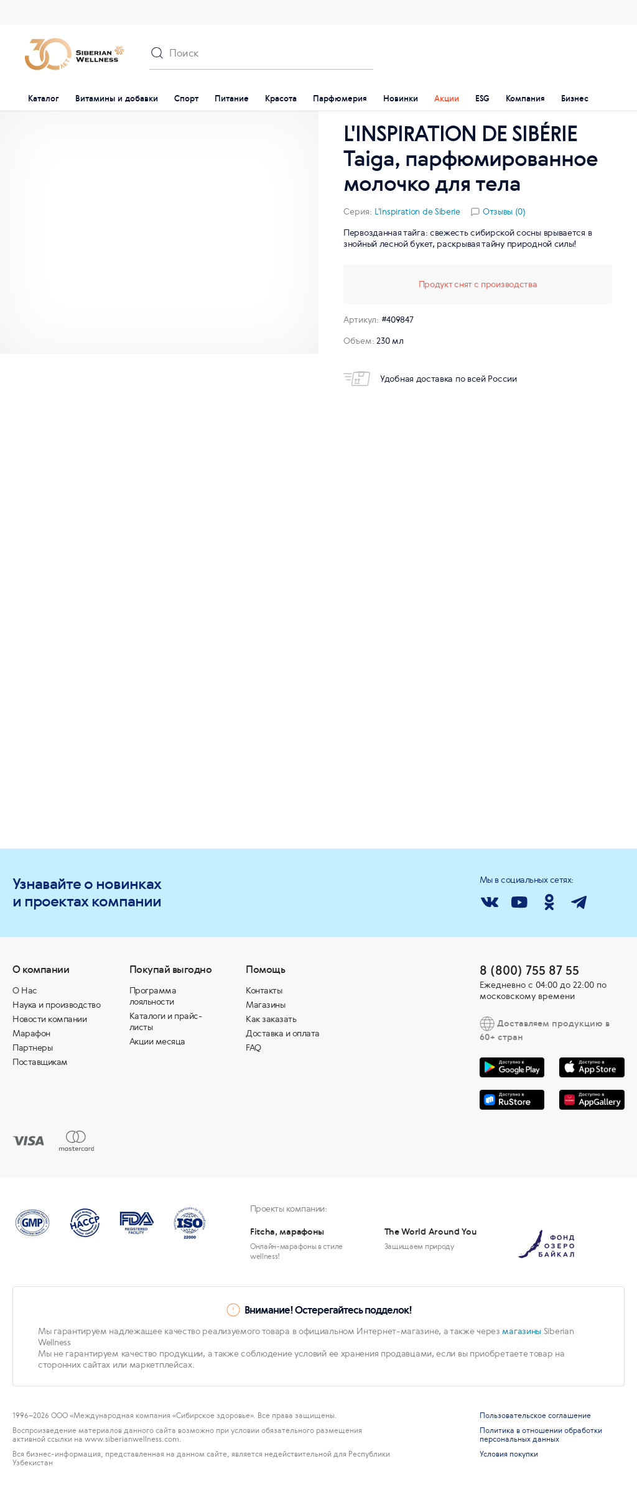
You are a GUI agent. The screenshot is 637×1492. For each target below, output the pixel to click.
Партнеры (32, 1047)
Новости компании (49, 1019)
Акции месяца (157, 1041)
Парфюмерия (340, 98)
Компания (525, 98)
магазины (521, 1331)
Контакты (264, 990)
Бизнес (574, 98)
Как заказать (271, 1019)
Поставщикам (40, 1061)
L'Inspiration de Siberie (417, 211)
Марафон (31, 1033)
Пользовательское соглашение (535, 1415)
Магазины (265, 1004)
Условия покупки (509, 1454)
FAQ (253, 1047)
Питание (232, 98)
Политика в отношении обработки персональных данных (541, 1435)
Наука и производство (56, 1004)
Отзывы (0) (504, 211)
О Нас (24, 990)
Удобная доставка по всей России (430, 378)
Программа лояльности (153, 996)
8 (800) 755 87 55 (529, 970)
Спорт (186, 98)
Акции (446, 98)
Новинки (400, 98)
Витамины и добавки (116, 98)
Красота (281, 98)
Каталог (43, 98)
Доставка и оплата (283, 1033)
